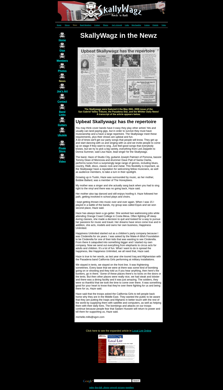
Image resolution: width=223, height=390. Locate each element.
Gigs (62, 50)
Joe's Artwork (117, 25)
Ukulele (155, 25)
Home (59, 25)
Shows (67, 25)
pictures (121, 387)
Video (164, 25)
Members (62, 60)
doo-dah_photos (102, 387)
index (91, 387)
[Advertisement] (111, 372)
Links (127, 25)
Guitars (147, 25)
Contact (62, 101)
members (129, 387)
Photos (105, 25)
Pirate (62, 150)
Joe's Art (62, 91)
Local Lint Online (141, 330)
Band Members (85, 25)
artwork (113, 387)
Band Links (62, 113)
